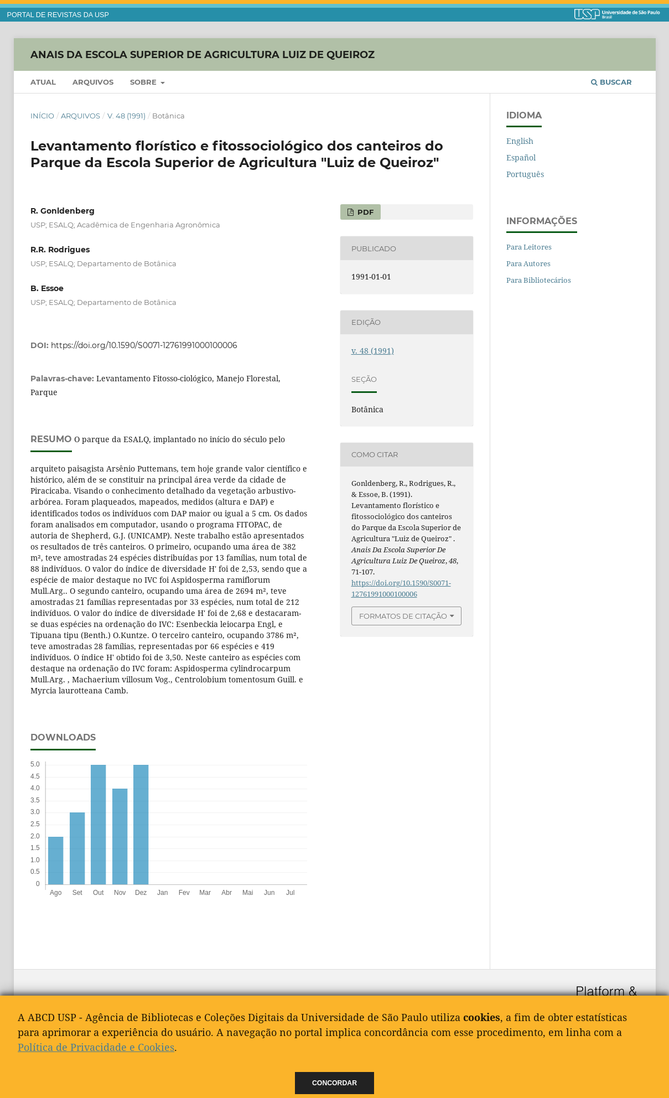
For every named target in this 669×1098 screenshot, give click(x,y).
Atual (43, 81)
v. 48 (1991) (126, 115)
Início (42, 115)
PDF (364, 212)
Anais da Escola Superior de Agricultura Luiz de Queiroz (202, 54)
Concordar (334, 1083)
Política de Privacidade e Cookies (96, 1047)
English (519, 141)
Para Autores (528, 263)
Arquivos (92, 81)
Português (525, 174)
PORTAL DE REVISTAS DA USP (58, 15)
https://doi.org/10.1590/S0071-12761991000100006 (144, 345)
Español (521, 157)
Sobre (144, 81)
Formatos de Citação (403, 616)
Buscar (611, 81)
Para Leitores (529, 247)
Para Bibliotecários (538, 280)
